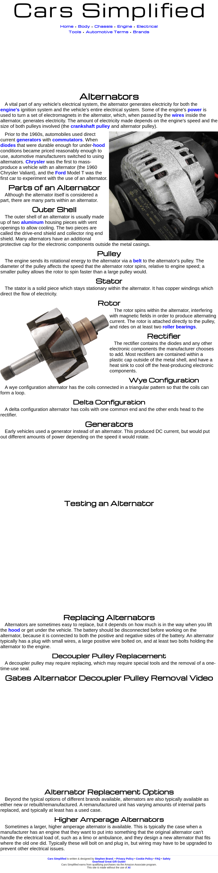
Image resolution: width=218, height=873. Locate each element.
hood (99, 145)
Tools (75, 31)
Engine (124, 26)
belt (137, 260)
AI (129, 867)
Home (67, 26)
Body (84, 26)
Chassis (104, 26)
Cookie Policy (144, 858)
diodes (8, 145)
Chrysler (35, 161)
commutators (67, 139)
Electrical (147, 26)
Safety (166, 858)
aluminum (32, 222)
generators (29, 139)
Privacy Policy (125, 858)
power (195, 109)
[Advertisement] (109, 63)
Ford (60, 172)
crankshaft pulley (90, 126)
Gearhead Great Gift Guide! (109, 861)
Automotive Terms (107, 31)
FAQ (157, 858)
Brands (141, 31)
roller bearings (179, 327)
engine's (9, 109)
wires (178, 115)
